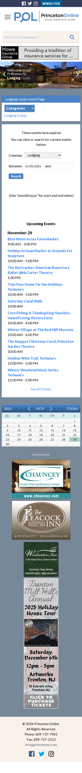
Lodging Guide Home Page (25, 99)
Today (72, 408)
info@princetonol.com (41, 745)
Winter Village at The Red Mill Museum (40, 330)
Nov (40, 408)
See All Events (41, 389)
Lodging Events (15, 115)
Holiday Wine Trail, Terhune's (32, 358)
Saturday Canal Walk (25, 301)
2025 (8, 408)
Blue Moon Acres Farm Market (33, 239)
